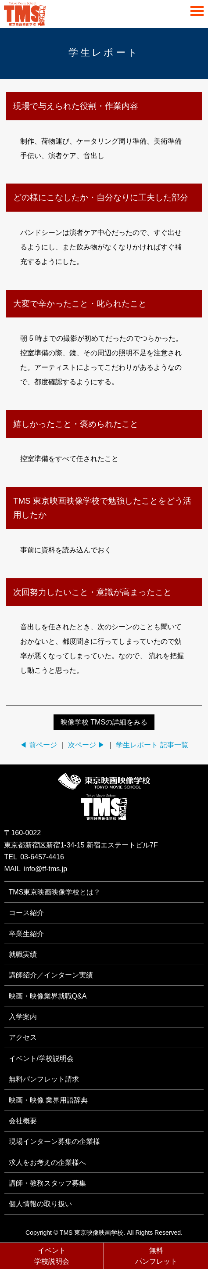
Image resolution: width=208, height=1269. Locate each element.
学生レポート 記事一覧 (152, 745)
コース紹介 (26, 912)
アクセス (23, 1037)
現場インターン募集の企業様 (54, 1141)
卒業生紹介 (26, 933)
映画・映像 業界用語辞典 (48, 1100)
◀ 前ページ (38, 745)
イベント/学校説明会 (41, 1058)
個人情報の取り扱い (40, 1204)
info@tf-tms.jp (45, 868)
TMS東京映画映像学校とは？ (55, 892)
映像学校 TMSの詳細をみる (104, 722)
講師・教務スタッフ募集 (47, 1183)
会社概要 (23, 1121)
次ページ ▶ (86, 745)
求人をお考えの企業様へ (47, 1162)
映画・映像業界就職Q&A (48, 996)
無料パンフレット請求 (44, 1079)
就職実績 (23, 954)
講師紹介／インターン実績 (51, 975)
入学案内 (23, 1016)
